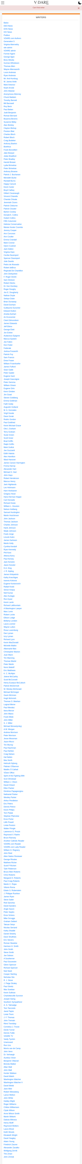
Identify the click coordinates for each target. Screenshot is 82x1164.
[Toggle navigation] (2, 2)
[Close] (79, 8)
